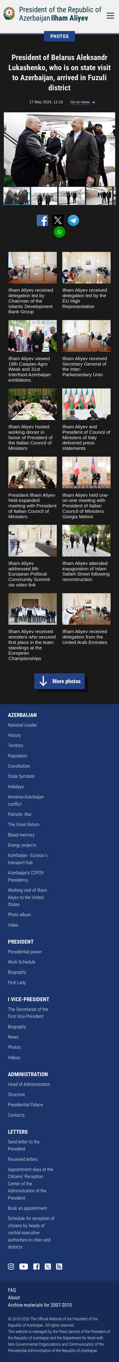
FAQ (12, 1290)
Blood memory (21, 835)
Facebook (36, 1266)
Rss (59, 1266)
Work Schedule (21, 962)
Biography (17, 972)
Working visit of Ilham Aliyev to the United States (27, 897)
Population (17, 756)
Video (13, 925)
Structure (16, 1094)
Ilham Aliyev (69, 18)
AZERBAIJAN (22, 715)
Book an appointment (27, 1208)
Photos (14, 1047)
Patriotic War (20, 814)
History (14, 735)
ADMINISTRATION (28, 1074)
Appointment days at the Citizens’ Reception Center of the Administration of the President (30, 1184)
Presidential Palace (25, 1104)
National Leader (22, 725)
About (14, 1297)
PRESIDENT (21, 942)
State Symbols (21, 776)
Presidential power (25, 952)
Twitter (48, 1266)
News (13, 1037)
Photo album (19, 914)
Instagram (11, 1266)
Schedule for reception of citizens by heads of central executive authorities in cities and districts (31, 1233)
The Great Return (24, 824)
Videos (14, 1057)
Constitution (19, 766)
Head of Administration (29, 1084)
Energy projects (22, 845)
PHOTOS (59, 36)
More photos (66, 681)
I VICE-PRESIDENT (28, 999)
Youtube (23, 1266)
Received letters (23, 1159)
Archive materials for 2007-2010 (40, 1305)
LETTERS (18, 1132)
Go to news (80, 102)
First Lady (17, 982)
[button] (111, 149)
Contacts (16, 1115)
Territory (15, 745)
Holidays (16, 786)
